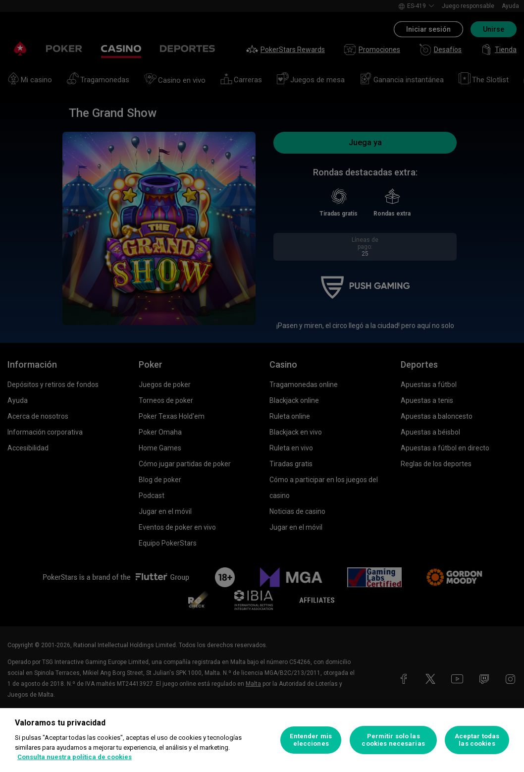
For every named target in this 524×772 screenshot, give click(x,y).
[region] (262, 740)
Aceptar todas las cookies (477, 740)
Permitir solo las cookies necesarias (393, 740)
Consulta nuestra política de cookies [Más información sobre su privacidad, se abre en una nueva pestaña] (74, 757)
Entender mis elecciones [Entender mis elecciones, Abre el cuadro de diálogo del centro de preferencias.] (311, 740)
